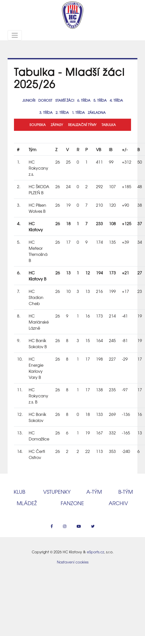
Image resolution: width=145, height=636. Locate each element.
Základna (97, 112)
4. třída (116, 100)
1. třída (78, 112)
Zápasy (57, 124)
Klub (19, 491)
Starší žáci (64, 100)
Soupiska (37, 124)
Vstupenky (57, 491)
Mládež (27, 503)
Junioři (28, 100)
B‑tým (125, 491)
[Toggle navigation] (15, 35)
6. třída (83, 100)
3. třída (46, 112)
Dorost (45, 100)
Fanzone (72, 503)
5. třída (100, 100)
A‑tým (94, 491)
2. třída (62, 112)
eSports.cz (95, 551)
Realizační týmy (82, 124)
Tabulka (109, 124)
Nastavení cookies (72, 561)
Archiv (118, 503)
